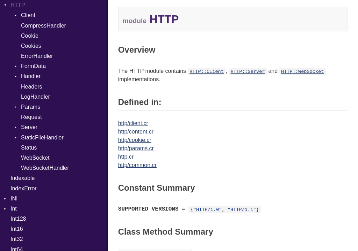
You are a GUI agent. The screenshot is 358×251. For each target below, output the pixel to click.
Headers (31, 87)
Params (30, 107)
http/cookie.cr (134, 140)
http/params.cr (136, 148)
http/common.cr (137, 165)
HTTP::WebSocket (302, 71)
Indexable (22, 178)
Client (28, 15)
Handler (31, 76)
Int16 (16, 229)
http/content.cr (135, 132)
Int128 (18, 219)
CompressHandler (43, 26)
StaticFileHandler (42, 137)
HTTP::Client (206, 71)
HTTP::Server (248, 71)
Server (29, 127)
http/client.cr (133, 123)
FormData (33, 66)
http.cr (126, 157)
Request (31, 117)
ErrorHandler (37, 56)
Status (29, 148)
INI (13, 198)
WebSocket (35, 158)
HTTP (17, 5)
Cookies (31, 46)
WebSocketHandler (45, 168)
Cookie (29, 36)
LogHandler (35, 97)
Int (13, 209)
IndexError (23, 188)
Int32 (16, 239)
